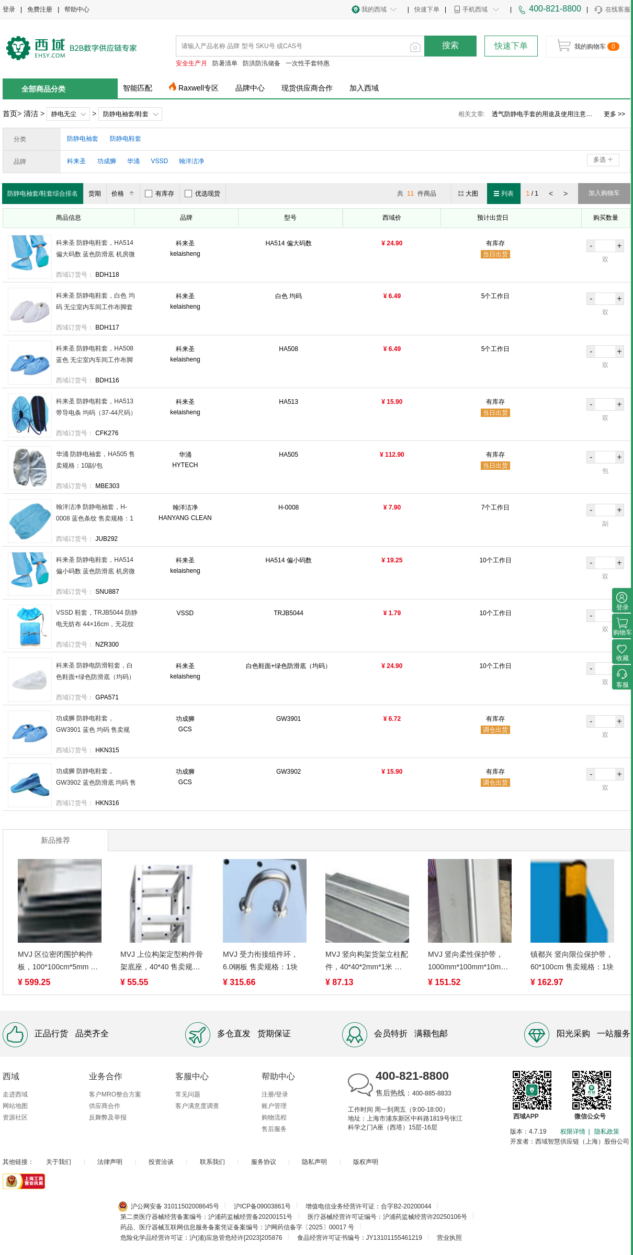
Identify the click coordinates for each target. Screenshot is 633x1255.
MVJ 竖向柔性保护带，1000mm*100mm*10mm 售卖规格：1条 (467, 961)
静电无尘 (63, 114)
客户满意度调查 (197, 1106)
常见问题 (187, 1094)
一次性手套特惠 (308, 63)
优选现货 (202, 193)
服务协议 (263, 1162)
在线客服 (611, 10)
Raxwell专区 (198, 88)
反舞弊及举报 (108, 1117)
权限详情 (572, 1131)
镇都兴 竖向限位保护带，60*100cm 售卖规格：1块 (572, 960)
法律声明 (109, 1162)
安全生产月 (191, 63)
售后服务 (274, 1129)
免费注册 (39, 9)
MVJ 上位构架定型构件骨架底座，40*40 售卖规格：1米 (161, 961)
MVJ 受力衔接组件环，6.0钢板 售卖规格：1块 (260, 960)
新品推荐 (55, 840)
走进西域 (15, 1094)
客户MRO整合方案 (115, 1094)
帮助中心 (76, 9)
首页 (10, 113)
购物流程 (274, 1117)
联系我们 (212, 1162)
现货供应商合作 (307, 88)
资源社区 (15, 1117)
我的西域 (374, 9)
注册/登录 (275, 1094)
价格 (124, 193)
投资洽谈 (161, 1162)
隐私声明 (314, 1162)
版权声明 (365, 1162)
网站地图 (15, 1106)
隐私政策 (606, 1131)
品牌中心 (250, 88)
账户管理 (274, 1106)
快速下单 (426, 9)
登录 (9, 9)
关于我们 (58, 1162)
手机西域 (475, 9)
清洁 (31, 113)
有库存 (159, 193)
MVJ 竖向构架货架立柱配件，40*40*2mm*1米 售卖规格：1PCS (366, 961)
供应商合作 (104, 1106)
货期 (94, 193)
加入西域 (364, 88)
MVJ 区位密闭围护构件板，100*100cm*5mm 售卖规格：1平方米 (58, 961)
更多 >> (614, 114)
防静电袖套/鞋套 (126, 114)
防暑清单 (225, 63)
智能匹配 (137, 88)
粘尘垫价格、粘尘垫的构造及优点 (539, 114)
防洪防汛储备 (261, 63)
